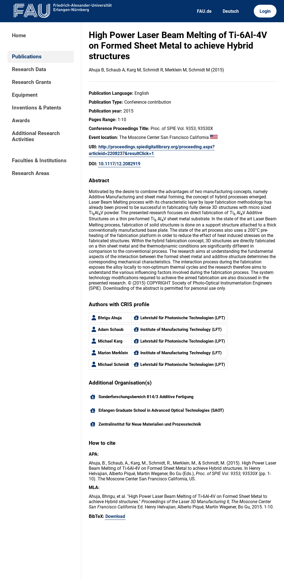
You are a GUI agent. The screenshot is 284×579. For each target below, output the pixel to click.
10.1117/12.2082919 (119, 163)
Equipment (24, 95)
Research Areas (30, 173)
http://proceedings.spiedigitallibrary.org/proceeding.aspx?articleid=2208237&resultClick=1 (152, 150)
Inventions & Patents (36, 108)
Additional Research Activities (36, 136)
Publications (27, 57)
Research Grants (31, 82)
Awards (21, 121)
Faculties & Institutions (39, 161)
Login (265, 11)
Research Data (29, 69)
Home (19, 36)
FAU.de (204, 11)
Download (115, 516)
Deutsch (231, 11)
